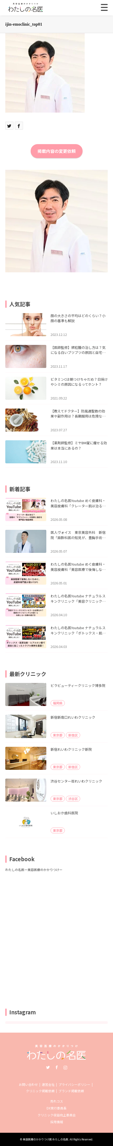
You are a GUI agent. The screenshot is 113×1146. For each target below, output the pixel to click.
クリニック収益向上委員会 (57, 1115)
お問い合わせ (28, 1084)
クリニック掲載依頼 (40, 1091)
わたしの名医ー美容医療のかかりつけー (33, 869)
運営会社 (48, 1084)
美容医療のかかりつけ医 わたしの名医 (45, 1139)
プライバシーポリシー (74, 1084)
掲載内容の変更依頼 (57, 151)
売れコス (56, 1101)
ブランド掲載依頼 (71, 1091)
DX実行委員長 (56, 1108)
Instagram (65, 1067)
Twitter (48, 1067)
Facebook (56, 1067)
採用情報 (56, 1122)
